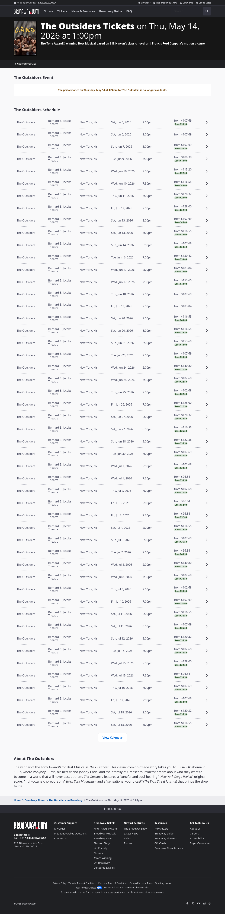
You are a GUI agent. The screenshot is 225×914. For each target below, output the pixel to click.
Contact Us (20, 834)
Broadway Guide (110, 11)
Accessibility (197, 838)
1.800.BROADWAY (35, 2)
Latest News (131, 833)
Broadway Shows (33, 800)
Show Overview (25, 64)
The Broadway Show (165, 2)
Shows (48, 11)
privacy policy (114, 892)
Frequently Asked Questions (70, 833)
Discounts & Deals (104, 867)
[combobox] (191, 11)
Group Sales (203, 2)
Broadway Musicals (105, 833)
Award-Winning (103, 858)
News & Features (83, 11)
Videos (128, 838)
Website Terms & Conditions (82, 883)
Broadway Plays (103, 838)
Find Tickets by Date (105, 828)
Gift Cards (186, 2)
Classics (98, 853)
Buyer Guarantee (200, 843)
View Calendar (112, 737)
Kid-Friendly (101, 848)
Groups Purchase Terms (141, 883)
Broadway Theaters (166, 838)
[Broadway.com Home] (26, 11)
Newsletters (161, 828)
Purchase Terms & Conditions (112, 883)
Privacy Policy (59, 883)
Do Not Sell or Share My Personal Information (126, 887)
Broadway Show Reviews (169, 848)
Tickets (62, 11)
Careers (194, 833)
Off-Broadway (102, 862)
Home (17, 800)
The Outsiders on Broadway (64, 800)
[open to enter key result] (207, 11)
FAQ (129, 11)
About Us (195, 828)
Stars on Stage (102, 843)
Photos (128, 843)
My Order (144, 2)
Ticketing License (163, 883)
